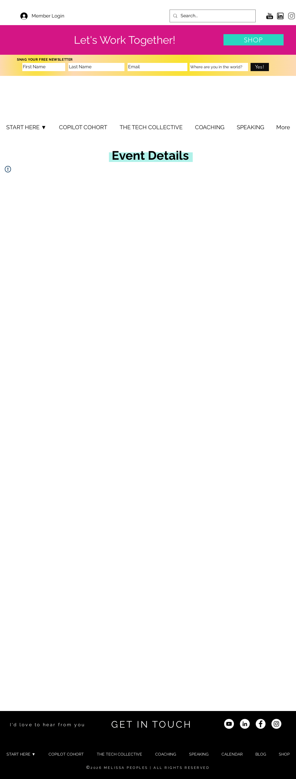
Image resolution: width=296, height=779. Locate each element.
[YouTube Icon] (270, 16)
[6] (291, 16)
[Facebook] (261, 724)
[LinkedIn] (245, 724)
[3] (280, 16)
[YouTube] (229, 724)
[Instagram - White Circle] (276, 724)
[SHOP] (253, 39)
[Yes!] (260, 67)
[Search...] (212, 16)
